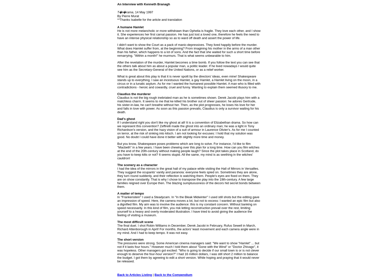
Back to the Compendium (173, 275)
